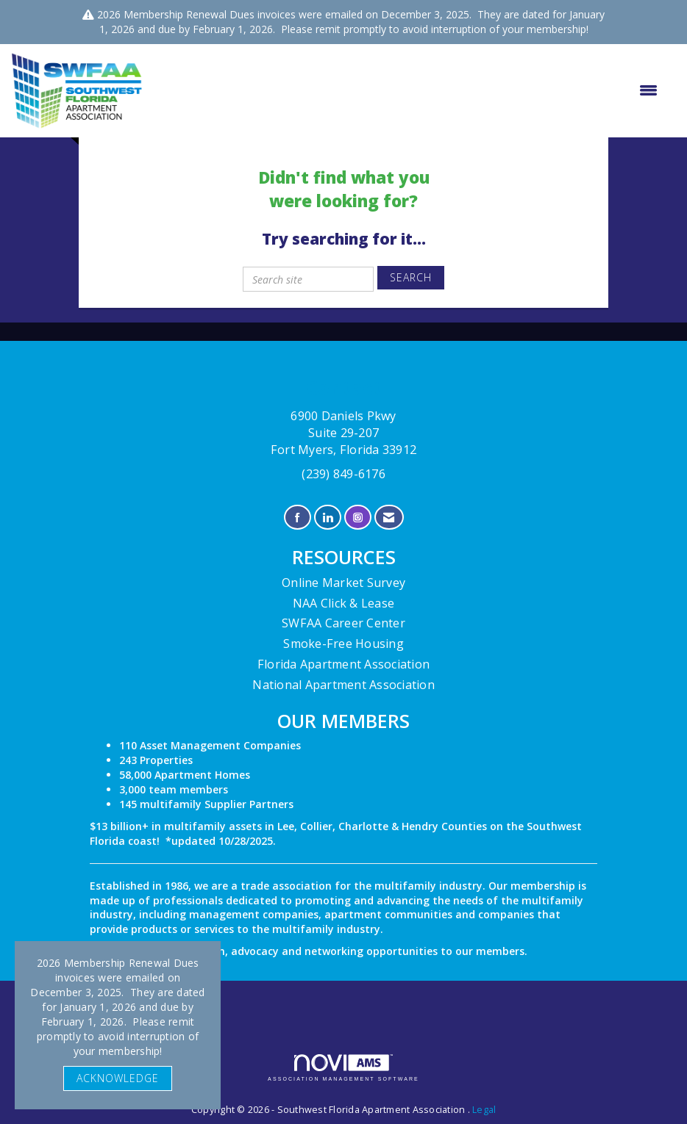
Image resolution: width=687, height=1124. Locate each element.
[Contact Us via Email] (388, 517)
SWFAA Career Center (343, 623)
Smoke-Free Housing (343, 643)
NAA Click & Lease (343, 603)
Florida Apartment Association (343, 664)
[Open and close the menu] (407, 90)
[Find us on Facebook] (297, 517)
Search (411, 277)
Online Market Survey (343, 582)
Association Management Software (343, 1067)
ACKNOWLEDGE (117, 1078)
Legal (484, 1109)
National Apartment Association (343, 685)
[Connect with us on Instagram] (357, 517)
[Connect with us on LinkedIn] (327, 517)
